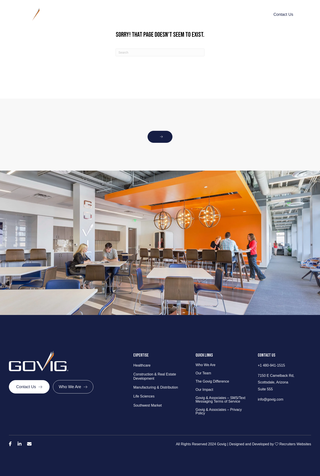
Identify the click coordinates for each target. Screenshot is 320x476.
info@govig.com (270, 399)
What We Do (135, 14)
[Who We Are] (73, 387)
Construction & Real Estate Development (154, 376)
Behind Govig (106, 14)
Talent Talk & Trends (239, 14)
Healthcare (141, 365)
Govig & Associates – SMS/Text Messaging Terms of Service (220, 399)
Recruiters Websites (295, 444)
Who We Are (206, 365)
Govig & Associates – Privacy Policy (219, 411)
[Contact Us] (29, 387)
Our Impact (205, 14)
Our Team (203, 373)
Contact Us (283, 14)
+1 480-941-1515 (271, 365)
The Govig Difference (171, 14)
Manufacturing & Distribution (155, 387)
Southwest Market (147, 405)
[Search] (160, 52)
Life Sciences (143, 396)
